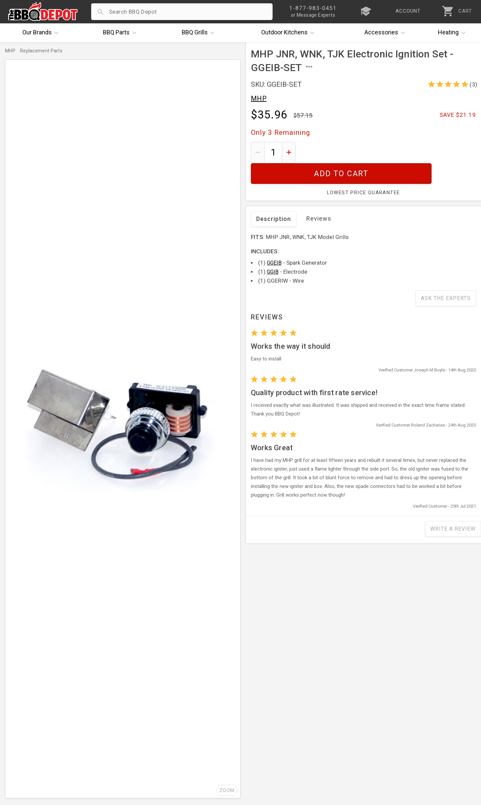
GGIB (273, 251)
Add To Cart (388, 152)
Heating (453, 32)
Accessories (386, 32)
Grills (200, 32)
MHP (259, 98)
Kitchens (289, 32)
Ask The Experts (446, 277)
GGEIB (274, 242)
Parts (121, 32)
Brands (42, 32)
